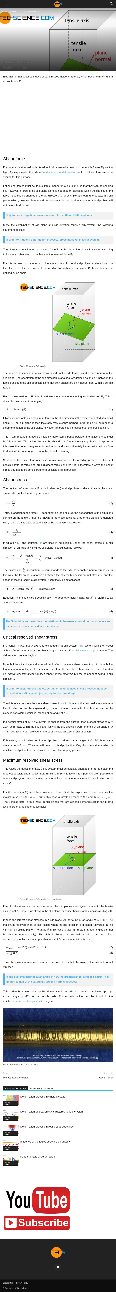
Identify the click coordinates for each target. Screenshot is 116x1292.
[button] (5, 4)
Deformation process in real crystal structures (47, 1126)
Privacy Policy (22, 1283)
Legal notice (8, 1283)
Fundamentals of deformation (37, 1156)
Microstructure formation (15, 1077)
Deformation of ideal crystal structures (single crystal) (51, 1111)
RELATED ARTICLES (15, 1088)
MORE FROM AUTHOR (41, 1088)
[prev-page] (5, 1172)
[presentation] (17, 373)
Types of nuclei (105, 1077)
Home (4, 11)
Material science (16, 11)
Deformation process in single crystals (42, 1096)
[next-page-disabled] (10, 1172)
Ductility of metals (33, 11)
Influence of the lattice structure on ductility (45, 1141)
